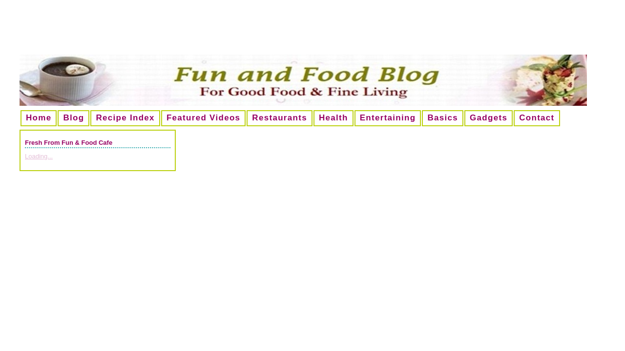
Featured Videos (203, 117)
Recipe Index (125, 117)
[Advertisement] (312, 31)
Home (38, 117)
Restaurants (279, 117)
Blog (73, 117)
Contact (536, 117)
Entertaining (388, 117)
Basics (442, 117)
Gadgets (488, 117)
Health (333, 117)
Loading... (39, 156)
